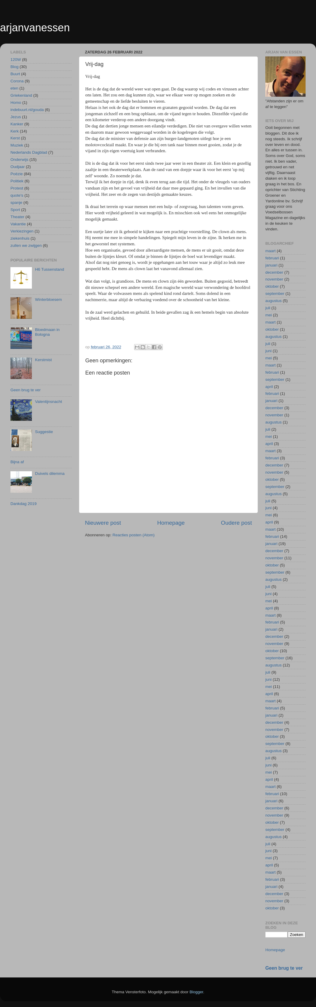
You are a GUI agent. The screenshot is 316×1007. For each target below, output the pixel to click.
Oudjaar (17, 166)
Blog (14, 66)
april (269, 386)
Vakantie (18, 224)
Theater (17, 217)
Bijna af (17, 462)
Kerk (14, 131)
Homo (15, 102)
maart (270, 251)
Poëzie (16, 174)
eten (14, 88)
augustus (273, 300)
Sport (15, 209)
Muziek (16, 145)
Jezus (15, 117)
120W (15, 59)
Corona (17, 81)
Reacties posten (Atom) (133, 535)
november (274, 279)
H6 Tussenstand (49, 269)
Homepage (171, 523)
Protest (16, 188)
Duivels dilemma (49, 473)
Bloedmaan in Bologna (47, 332)
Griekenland (21, 95)
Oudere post (236, 523)
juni (268, 351)
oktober (272, 286)
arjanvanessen (35, 27)
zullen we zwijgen (26, 245)
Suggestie (44, 431)
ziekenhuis (20, 238)
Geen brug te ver (25, 390)
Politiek (17, 181)
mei (268, 315)
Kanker (16, 124)
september (274, 293)
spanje (16, 202)
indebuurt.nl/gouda (27, 109)
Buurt (15, 74)
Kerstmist (43, 360)
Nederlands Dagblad (28, 152)
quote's (16, 195)
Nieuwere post (103, 523)
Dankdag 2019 (23, 503)
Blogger (196, 992)
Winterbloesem (48, 299)
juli (267, 308)
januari (271, 265)
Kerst (15, 138)
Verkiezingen (21, 231)
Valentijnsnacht (48, 401)
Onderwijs (19, 159)
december (274, 272)
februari (272, 258)
